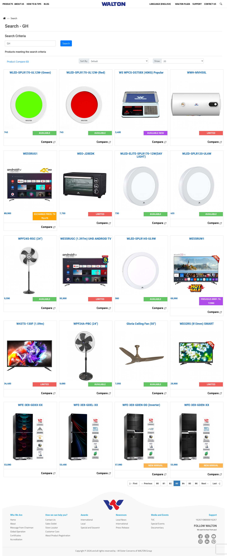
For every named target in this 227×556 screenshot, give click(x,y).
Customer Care (52, 531)
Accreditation (16, 539)
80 (157, 483)
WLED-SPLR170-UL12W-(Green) (30, 72)
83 (178, 483)
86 (196, 483)
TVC (153, 519)
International (87, 519)
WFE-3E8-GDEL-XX (86, 405)
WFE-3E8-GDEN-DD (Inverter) (141, 405)
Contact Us (50, 519)
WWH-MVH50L (196, 72)
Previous (146, 483)
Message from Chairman (21, 527)
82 (170, 483)
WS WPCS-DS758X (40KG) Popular (141, 72)
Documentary (157, 527)
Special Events (158, 523)
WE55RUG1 (30, 153)
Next (205, 483)
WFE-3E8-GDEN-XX (196, 405)
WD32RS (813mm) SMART (197, 323)
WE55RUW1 (196, 238)
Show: (157, 61)
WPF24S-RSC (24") (30, 238)
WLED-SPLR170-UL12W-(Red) (85, 72)
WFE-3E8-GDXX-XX (30, 405)
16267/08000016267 (206, 519)
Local (83, 523)
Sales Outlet (51, 523)
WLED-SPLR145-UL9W (141, 238)
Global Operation (18, 531)
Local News (121, 519)
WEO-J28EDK (85, 153)
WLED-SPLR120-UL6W (196, 153)
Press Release (122, 527)
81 (164, 483)
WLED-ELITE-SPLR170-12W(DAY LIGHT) (141, 155)
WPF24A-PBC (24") (85, 323)
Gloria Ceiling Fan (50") (141, 323)
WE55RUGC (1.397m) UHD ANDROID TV (85, 238)
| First (133, 483)
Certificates (15, 535)
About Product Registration (57, 535)
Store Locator (51, 527)
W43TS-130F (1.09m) (30, 323)
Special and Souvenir (90, 527)
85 (190, 483)
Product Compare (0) (18, 61)
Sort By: (84, 61)
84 (183, 483)
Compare (48, 142)
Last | (216, 483)
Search (14, 18)
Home (13, 519)
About (13, 523)
